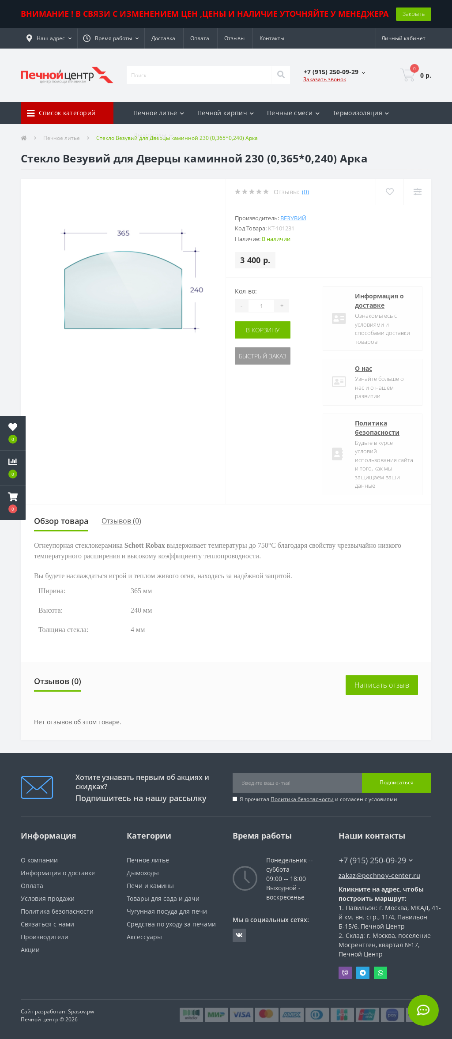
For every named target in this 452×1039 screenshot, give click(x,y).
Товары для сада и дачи (163, 898)
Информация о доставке (379, 300)
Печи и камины (150, 885)
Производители (44, 937)
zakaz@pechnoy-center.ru (379, 875)
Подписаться (397, 782)
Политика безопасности (377, 428)
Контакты (272, 38)
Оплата (199, 38)
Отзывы (234, 38)
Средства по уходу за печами (171, 924)
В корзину (262, 330)
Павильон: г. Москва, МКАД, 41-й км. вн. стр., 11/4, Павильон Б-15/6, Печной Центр (390, 916)
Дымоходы (143, 873)
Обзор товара (61, 521)
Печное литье (148, 860)
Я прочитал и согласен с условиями (318, 799)
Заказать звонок (324, 79)
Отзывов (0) (121, 521)
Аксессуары (144, 937)
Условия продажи (48, 898)
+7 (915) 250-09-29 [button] (376, 860)
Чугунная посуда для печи (167, 911)
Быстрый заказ (262, 356)
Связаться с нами (47, 924)
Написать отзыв (381, 685)
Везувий (293, 218)
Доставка (163, 38)
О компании (39, 860)
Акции (30, 949)
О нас (363, 368)
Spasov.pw (81, 1011)
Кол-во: (246, 291)
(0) (305, 192)
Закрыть (414, 14)
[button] (49, 38)
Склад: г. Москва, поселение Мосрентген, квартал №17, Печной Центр (385, 944)
